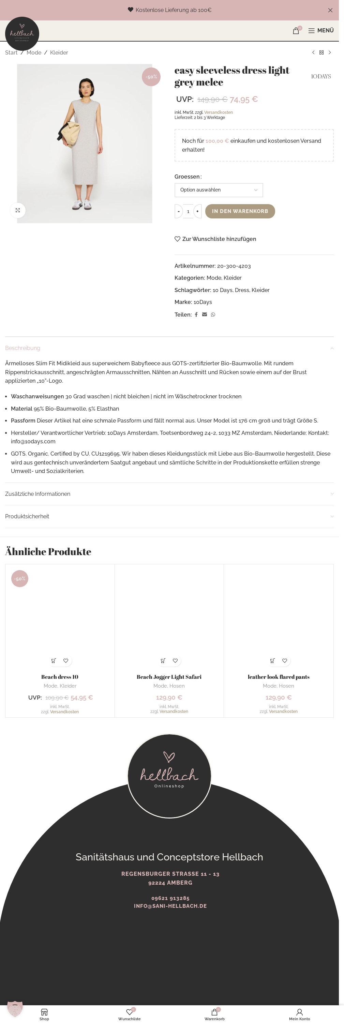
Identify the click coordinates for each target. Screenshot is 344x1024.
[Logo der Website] (22, 33)
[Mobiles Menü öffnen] (321, 30)
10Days (203, 302)
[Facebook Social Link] (196, 314)
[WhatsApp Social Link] (213, 314)
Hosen (177, 686)
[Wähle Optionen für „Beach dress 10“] (54, 661)
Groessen (187, 176)
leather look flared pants (279, 677)
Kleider (59, 52)
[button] (15, 1009)
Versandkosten (218, 112)
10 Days (223, 290)
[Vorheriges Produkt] (313, 53)
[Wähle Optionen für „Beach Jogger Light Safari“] (163, 661)
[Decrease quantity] (179, 211)
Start (11, 52)
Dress (242, 290)
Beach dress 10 (59, 677)
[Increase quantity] (197, 211)
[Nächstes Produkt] (330, 53)
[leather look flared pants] (278, 619)
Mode (34, 52)
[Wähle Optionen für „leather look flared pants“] (273, 661)
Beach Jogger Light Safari (169, 677)
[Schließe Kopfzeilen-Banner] (330, 10)
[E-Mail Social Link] (204, 314)
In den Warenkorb (242, 211)
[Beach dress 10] (60, 619)
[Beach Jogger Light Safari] (169, 619)
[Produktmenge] (188, 211)
